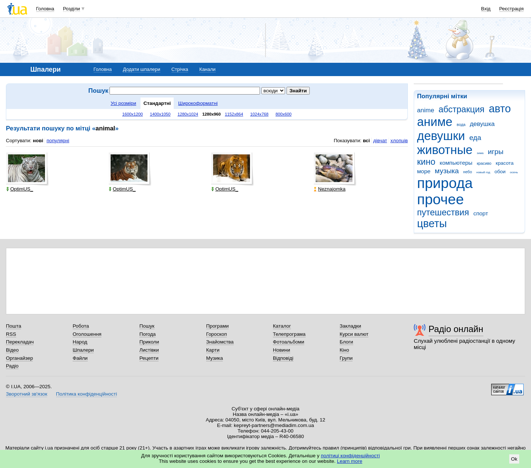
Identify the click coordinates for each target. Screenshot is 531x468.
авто (500, 109)
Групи (346, 358)
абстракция (461, 109)
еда (475, 137)
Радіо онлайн (455, 329)
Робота (81, 326)
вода (461, 124)
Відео (12, 350)
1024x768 (259, 114)
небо (467, 172)
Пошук (147, 326)
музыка (447, 171)
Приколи (149, 342)
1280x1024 (187, 114)
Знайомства (220, 342)
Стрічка (179, 69)
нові (38, 140)
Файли (80, 358)
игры (495, 152)
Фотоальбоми (288, 342)
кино (426, 162)
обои (500, 171)
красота (504, 163)
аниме (434, 122)
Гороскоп (216, 334)
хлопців (399, 140)
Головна (45, 8)
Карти (212, 350)
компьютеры (456, 163)
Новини (281, 350)
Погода (147, 334)
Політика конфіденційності (86, 394)
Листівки (149, 350)
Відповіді (283, 358)
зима (480, 153)
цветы (432, 223)
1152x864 (234, 114)
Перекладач (20, 342)
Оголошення (87, 334)
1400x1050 (160, 114)
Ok (514, 459)
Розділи (71, 8)
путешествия (443, 212)
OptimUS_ (19, 189)
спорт (480, 213)
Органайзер (19, 358)
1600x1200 (132, 114)
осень (514, 172)
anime (425, 110)
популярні (57, 140)
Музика (214, 358)
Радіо (12, 366)
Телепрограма (289, 334)
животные (444, 150)
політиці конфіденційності (350, 455)
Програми (217, 326)
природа (445, 183)
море (423, 171)
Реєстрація (511, 8)
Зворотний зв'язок (26, 394)
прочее (440, 199)
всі (366, 140)
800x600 (283, 114)
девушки (441, 136)
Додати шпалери (141, 69)
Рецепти (149, 358)
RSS (11, 334)
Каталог (282, 326)
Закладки (350, 326)
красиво (484, 163)
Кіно (344, 350)
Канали (207, 69)
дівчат (380, 140)
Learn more (349, 461)
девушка (482, 123)
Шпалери (83, 350)
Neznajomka (330, 189)
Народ (80, 342)
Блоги (346, 342)
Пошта (13, 326)
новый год (483, 172)
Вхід (486, 8)
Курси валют (354, 334)
